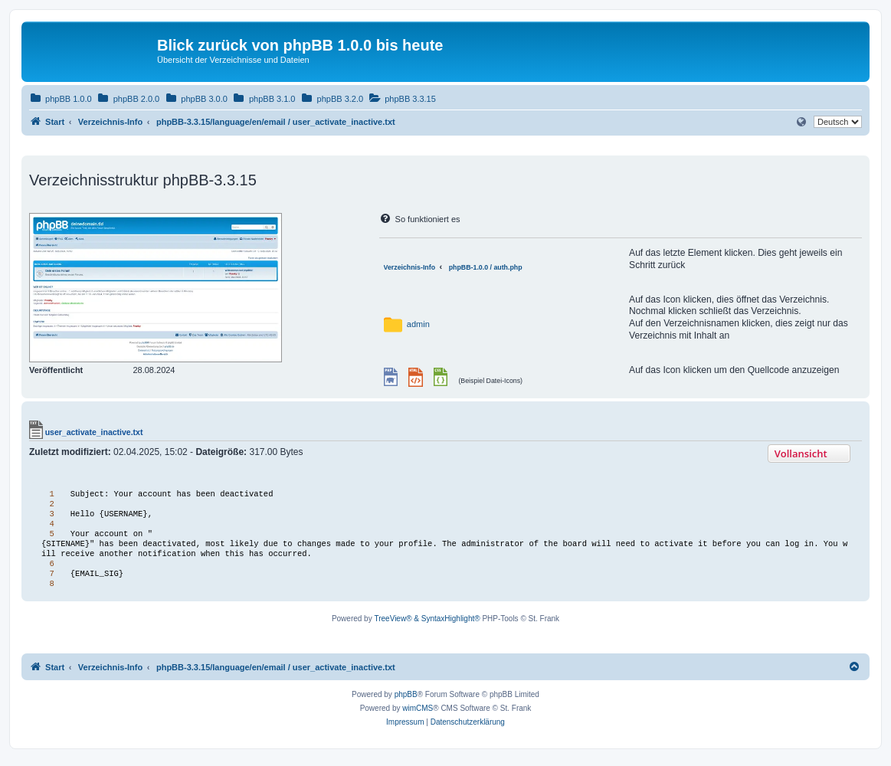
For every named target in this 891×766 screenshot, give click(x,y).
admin (418, 324)
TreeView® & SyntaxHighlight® (427, 626)
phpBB (406, 702)
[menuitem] (60, 99)
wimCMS (417, 716)
